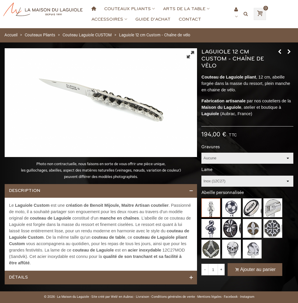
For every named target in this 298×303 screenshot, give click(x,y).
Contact (190, 19)
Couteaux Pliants (127, 8)
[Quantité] (213, 269)
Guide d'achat (153, 19)
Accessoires (107, 19)
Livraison (142, 297)
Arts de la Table (184, 8)
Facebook (231, 297)
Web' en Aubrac (122, 297)
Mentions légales (209, 297)
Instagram (247, 297)
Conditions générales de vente (173, 297)
